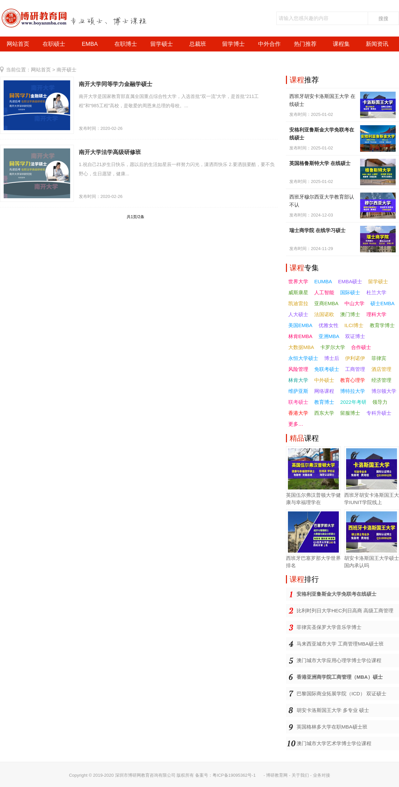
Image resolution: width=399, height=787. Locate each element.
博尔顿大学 (383, 391)
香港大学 (298, 413)
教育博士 (324, 402)
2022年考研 (353, 402)
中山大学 (354, 303)
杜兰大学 (376, 292)
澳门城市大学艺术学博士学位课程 (334, 743)
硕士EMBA (382, 303)
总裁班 (197, 44)
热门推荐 (305, 44)
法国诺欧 (324, 314)
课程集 (341, 44)
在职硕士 (54, 44)
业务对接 (321, 775)
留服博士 (350, 413)
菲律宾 (378, 358)
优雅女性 (328, 325)
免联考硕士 (326, 369)
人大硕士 (298, 314)
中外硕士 (324, 380)
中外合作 (269, 44)
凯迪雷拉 (298, 303)
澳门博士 (350, 314)
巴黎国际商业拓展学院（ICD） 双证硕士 (341, 693)
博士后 (331, 358)
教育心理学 (352, 380)
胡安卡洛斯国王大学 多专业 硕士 (333, 710)
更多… (295, 424)
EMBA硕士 (350, 281)
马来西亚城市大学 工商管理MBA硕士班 (340, 644)
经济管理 (381, 380)
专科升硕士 (378, 413)
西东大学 (324, 413)
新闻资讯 (377, 44)
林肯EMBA (300, 336)
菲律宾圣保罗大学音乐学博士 (329, 627)
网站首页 (18, 44)
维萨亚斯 (298, 391)
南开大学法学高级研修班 (110, 152)
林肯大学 (298, 380)
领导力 (379, 402)
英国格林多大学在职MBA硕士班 (332, 727)
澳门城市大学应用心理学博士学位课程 (339, 660)
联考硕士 (298, 402)
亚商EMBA (326, 303)
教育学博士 (382, 325)
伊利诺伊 (355, 358)
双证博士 (355, 336)
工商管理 (355, 369)
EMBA (90, 44)
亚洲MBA (329, 336)
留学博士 (233, 44)
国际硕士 (350, 292)
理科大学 (376, 314)
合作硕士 (361, 347)
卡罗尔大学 (332, 347)
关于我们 (300, 775)
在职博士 (125, 44)
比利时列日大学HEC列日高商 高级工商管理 (345, 610)
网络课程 (324, 391)
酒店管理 (381, 369)
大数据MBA (301, 347)
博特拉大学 (352, 391)
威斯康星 (298, 292)
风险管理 (298, 369)
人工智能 (324, 292)
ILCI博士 (354, 325)
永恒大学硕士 (303, 358)
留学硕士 (161, 44)
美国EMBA (300, 325)
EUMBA (323, 281)
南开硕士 (66, 69)
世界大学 (298, 281)
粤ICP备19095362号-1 (234, 775)
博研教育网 (277, 775)
